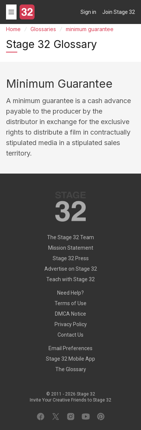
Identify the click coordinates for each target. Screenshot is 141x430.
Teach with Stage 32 (70, 279)
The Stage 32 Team (70, 237)
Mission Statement (70, 248)
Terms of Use (70, 303)
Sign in (88, 12)
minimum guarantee (90, 29)
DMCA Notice (70, 314)
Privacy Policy (71, 324)
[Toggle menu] (11, 11)
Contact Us (70, 335)
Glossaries (43, 29)
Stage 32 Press (71, 258)
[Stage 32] (27, 11)
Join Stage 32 (118, 12)
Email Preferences (70, 348)
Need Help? (70, 293)
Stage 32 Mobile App (70, 359)
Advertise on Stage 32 (70, 269)
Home (13, 29)
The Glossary (70, 369)
